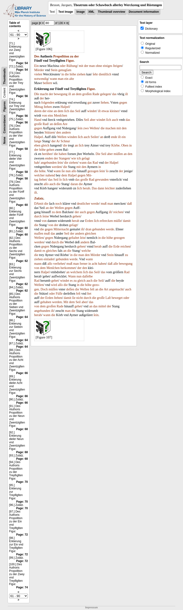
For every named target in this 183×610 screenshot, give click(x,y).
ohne (99, 66)
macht (44, 94)
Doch (44, 289)
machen (110, 128)
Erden (89, 221)
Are (64, 124)
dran (89, 229)
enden (49, 158)
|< (40, 23)
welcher (39, 175)
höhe (73, 74)
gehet (54, 280)
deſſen (58, 124)
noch (58, 203)
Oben (124, 145)
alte (71, 79)
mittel (102, 306)
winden (72, 137)
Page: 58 (22, 148)
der (76, 56)
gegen (123, 102)
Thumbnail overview (111, 11)
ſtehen (105, 102)
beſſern (47, 83)
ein (66, 79)
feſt (92, 289)
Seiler (94, 137)
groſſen (87, 94)
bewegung (60, 94)
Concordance (4, 124)
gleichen (90, 233)
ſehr (95, 74)
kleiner (114, 111)
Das (94, 188)
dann (101, 188)
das (114, 94)
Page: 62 (22, 261)
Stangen (64, 158)
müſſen (118, 154)
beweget (117, 298)
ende (114, 137)
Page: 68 (22, 429)
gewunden (102, 179)
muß (104, 203)
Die (98, 154)
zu (71, 56)
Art (106, 289)
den (124, 128)
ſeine (45, 216)
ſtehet (42, 179)
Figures (4, 106)
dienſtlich (105, 74)
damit (126, 221)
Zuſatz (38, 198)
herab (86, 188)
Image (81, 11)
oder (63, 66)
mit (81, 66)
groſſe (38, 124)
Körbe (115, 145)
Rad (45, 124)
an (73, 94)
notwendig (41, 79)
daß (129, 203)
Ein (36, 66)
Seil (77, 111)
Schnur (65, 141)
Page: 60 (22, 205)
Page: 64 (22, 317)
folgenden (47, 102)
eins (50, 115)
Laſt (108, 298)
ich (79, 158)
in (62, 74)
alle (115, 263)
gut (89, 102)
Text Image (65, 11)
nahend (50, 175)
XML (91, 11)
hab (36, 162)
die (67, 74)
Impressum (91, 607)
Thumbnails (4, 76)
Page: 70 (22, 482)
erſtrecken (106, 221)
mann (38, 263)
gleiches (51, 250)
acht (94, 263)
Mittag (38, 107)
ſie (63, 171)
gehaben (45, 302)
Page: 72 (22, 534)
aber (93, 120)
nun (68, 171)
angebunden (49, 162)
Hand (37, 120)
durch (38, 216)
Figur (70, 60)
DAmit (38, 203)
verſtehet (59, 263)
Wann (72, 276)
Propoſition (61, 56)
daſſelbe (87, 276)
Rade (95, 94)
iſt (69, 94)
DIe (36, 94)
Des (36, 56)
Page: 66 (22, 373)
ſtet (89, 293)
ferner (83, 263)
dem (78, 94)
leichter (110, 188)
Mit (65, 302)
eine (50, 111)
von (44, 115)
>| (67, 23)
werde (95, 203)
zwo (86, 128)
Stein (54, 70)
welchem (76, 272)
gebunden (98, 229)
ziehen (81, 74)
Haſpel (64, 107)
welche (86, 250)
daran (74, 184)
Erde (116, 246)
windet (91, 111)
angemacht (116, 289)
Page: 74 (22, 587)
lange (37, 141)
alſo (73, 171)
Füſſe (59, 293)
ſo (107, 171)
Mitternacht (61, 229)
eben (37, 145)
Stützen (49, 132)
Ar (58, 141)
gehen (50, 149)
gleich (45, 145)
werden (56, 167)
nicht (79, 298)
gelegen (105, 94)
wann (53, 79)
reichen (118, 212)
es (43, 250)
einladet (49, 259)
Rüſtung (72, 66)
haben (63, 154)
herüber (47, 154)
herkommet (67, 268)
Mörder (39, 70)
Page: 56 (22, 96)
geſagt (86, 158)
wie (73, 158)
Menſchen (60, 115)
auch (115, 120)
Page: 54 (22, 63)
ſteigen (117, 66)
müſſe (117, 221)
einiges (107, 66)
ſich (66, 111)
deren (38, 111)
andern (66, 132)
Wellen (94, 128)
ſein (80, 128)
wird (54, 285)
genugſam (64, 70)
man (92, 66)
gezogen (93, 171)
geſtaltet (74, 238)
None (4, 140)
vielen (38, 74)
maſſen (38, 233)
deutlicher (83, 203)
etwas (105, 111)
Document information (144, 11)
